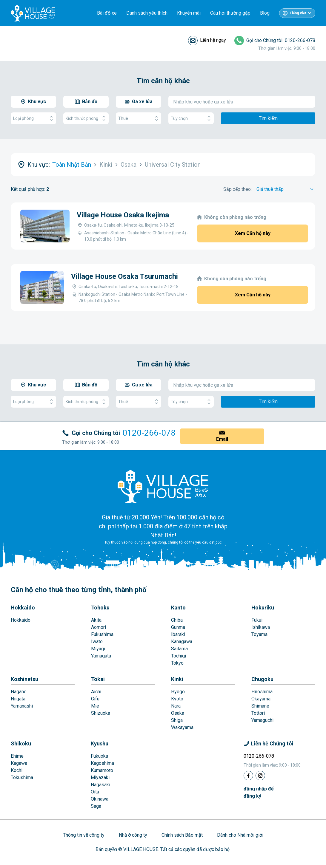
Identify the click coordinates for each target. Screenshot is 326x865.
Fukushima (102, 634)
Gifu (95, 699)
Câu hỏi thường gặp (230, 13)
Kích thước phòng (86, 118)
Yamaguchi (262, 720)
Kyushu (99, 743)
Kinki (177, 679)
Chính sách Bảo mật (182, 835)
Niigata (18, 699)
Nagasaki (100, 784)
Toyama (259, 634)
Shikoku (21, 743)
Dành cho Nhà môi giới (240, 835)
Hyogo (178, 691)
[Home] (163, 486)
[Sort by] (285, 189)
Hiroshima (262, 691)
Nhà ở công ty (133, 835)
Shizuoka (100, 713)
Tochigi (178, 656)
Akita (96, 620)
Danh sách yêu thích (146, 13)
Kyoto (177, 699)
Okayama (260, 699)
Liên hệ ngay (213, 40)
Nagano (19, 691)
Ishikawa (260, 627)
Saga (96, 806)
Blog (265, 13)
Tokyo (177, 663)
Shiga (177, 720)
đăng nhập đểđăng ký (259, 792)
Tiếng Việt (298, 13)
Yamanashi (22, 706)
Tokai (98, 679)
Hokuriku (262, 607)
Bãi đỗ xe (107, 13)
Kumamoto (102, 770)
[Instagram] (260, 775)
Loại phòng (33, 118)
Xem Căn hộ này (252, 233)
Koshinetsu (24, 679)
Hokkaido (23, 607)
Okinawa (99, 799)
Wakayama (182, 727)
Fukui (256, 620)
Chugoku (262, 679)
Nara (176, 706)
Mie (95, 706)
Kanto (178, 607)
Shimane (260, 706)
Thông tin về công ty (83, 835)
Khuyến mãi (189, 13)
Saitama (179, 649)
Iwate (97, 641)
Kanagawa (181, 641)
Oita (95, 792)
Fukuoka (99, 756)
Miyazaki (100, 777)
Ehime (17, 756)
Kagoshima (102, 763)
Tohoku (100, 607)
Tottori (258, 713)
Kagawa (19, 763)
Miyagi (98, 649)
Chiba (177, 620)
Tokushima (22, 777)
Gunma (178, 627)
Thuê (138, 118)
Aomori (98, 627)
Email (222, 439)
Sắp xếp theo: (237, 189)
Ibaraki (178, 634)
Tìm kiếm (268, 118)
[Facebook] (248, 775)
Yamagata (101, 656)
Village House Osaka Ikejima (123, 215)
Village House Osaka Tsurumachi (124, 276)
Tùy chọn (191, 118)
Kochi (16, 770)
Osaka (177, 713)
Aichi (96, 691)
